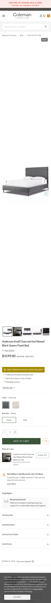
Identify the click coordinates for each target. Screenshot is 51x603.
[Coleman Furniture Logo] (22, 16)
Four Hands (9, 350)
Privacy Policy (38, 589)
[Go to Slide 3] (27, 331)
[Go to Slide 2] (17, 331)
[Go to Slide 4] (37, 331)
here (30, 591)
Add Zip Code (9, 388)
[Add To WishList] (46, 441)
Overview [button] (7, 515)
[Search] (25, 26)
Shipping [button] (7, 544)
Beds (22, 35)
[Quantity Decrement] (4, 432)
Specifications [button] (10, 535)
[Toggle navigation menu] (3, 16)
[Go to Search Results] (46, 27)
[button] (40, 16)
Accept (17, 597)
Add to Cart (21, 441)
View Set (42, 455)
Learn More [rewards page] (11, 484)
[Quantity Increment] (15, 432)
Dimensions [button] (8, 525)
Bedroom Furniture (9, 35)
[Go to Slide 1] (7, 331)
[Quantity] (10, 432)
